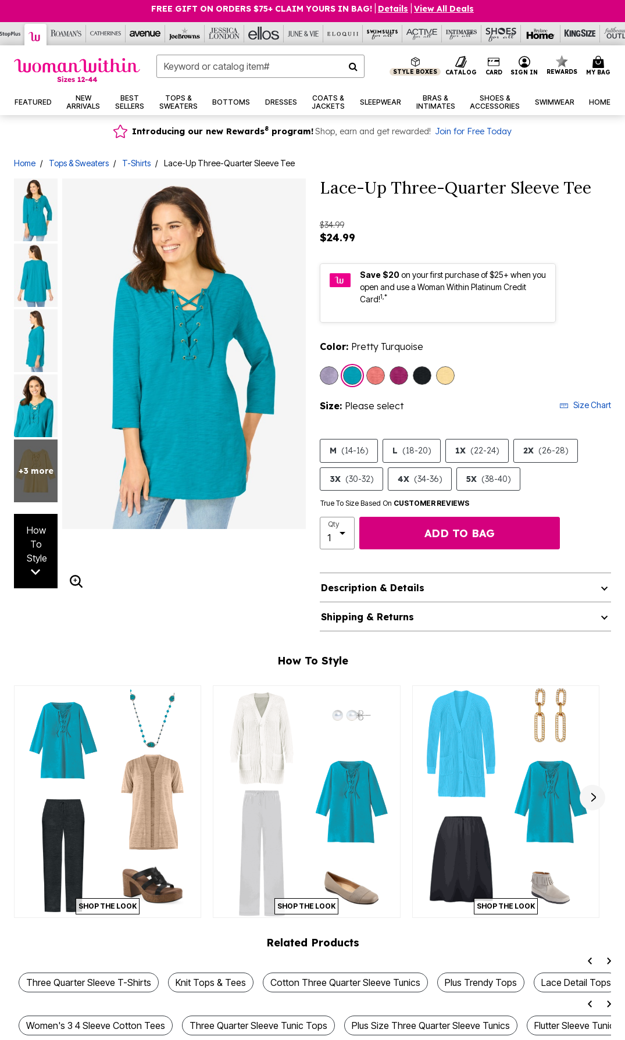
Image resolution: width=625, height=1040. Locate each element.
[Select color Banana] (445, 375)
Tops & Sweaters (79, 163)
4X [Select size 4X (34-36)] (420, 479)
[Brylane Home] (540, 33)
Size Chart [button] (585, 405)
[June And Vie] (303, 33)
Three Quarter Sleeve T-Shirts (88, 982)
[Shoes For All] (501, 33)
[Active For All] (422, 33)
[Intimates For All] (461, 33)
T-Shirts (136, 163)
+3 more (36, 471)
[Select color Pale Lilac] (329, 375)
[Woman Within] (36, 34)
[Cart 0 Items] (600, 66)
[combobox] (260, 66)
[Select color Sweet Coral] (375, 375)
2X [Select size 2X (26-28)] (545, 450)
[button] (524, 66)
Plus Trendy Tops (481, 982)
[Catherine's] (106, 33)
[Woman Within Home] (77, 70)
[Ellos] (264, 33)
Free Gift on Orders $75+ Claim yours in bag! (261, 8)
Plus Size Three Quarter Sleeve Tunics (431, 1025)
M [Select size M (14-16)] (349, 450)
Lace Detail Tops (576, 982)
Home (24, 163)
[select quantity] (337, 533)
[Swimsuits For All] (382, 33)
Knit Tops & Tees (211, 982)
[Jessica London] (224, 33)
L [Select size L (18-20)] (411, 450)
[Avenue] (145, 33)
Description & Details (372, 588)
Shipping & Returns (367, 617)
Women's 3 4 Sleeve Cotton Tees (95, 1025)
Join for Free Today (473, 131)
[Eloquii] (343, 33)
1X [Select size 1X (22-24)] (477, 450)
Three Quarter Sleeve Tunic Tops (258, 1025)
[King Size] (580, 33)
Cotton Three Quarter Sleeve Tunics (345, 982)
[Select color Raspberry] (399, 375)
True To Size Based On (394, 503)
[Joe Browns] (185, 33)
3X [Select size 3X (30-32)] (351, 479)
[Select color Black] (422, 375)
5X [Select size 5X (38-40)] (488, 479)
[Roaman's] (66, 33)
